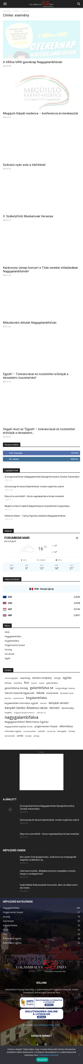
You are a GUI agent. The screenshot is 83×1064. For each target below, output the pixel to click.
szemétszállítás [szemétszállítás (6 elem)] (29, 731)
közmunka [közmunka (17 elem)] (68, 707)
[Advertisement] (41, 772)
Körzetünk (9, 654)
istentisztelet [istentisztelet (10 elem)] (52, 693)
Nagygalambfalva (13, 636)
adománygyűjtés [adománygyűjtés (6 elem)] (11, 678)
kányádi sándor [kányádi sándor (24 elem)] (59, 702)
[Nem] (79, 1054)
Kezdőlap (7, 11)
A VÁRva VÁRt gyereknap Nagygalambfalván (32, 62)
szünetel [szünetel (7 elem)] (41, 731)
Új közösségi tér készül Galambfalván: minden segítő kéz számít (34, 486)
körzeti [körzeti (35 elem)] (55, 707)
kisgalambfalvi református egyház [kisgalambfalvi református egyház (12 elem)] (21, 703)
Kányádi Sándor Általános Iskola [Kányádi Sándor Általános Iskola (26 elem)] (26, 707)
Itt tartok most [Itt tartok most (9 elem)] (66, 693)
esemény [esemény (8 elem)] (18, 683)
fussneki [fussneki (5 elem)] (34, 683)
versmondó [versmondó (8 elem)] (10, 736)
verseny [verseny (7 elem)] (72, 731)
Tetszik (74, 453)
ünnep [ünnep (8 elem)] (36, 736)
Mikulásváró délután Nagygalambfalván (29, 322)
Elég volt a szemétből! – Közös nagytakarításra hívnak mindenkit (34, 496)
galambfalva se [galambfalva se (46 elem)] (41, 687)
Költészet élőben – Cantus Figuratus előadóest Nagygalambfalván (35, 516)
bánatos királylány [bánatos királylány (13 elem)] (42, 677)
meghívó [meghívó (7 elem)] (8, 712)
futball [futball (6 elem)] (41, 683)
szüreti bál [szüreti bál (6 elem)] (51, 731)
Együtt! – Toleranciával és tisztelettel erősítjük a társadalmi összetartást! (35, 375)
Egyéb (7, 658)
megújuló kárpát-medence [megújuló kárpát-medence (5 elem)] (24, 713)
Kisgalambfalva (12, 640)
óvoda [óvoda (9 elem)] (28, 736)
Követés (74, 459)
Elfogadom (42, 1060)
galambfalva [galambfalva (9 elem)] (52, 683)
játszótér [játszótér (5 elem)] (8, 698)
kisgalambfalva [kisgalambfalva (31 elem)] (36, 697)
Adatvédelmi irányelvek (49, 1055)
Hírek (7, 632)
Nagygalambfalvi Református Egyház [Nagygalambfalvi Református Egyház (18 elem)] (27, 721)
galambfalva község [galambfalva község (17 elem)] (16, 688)
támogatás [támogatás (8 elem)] (61, 731)
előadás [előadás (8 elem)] (8, 683)
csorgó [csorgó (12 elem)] (57, 677)
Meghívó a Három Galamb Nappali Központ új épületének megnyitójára (37, 506)
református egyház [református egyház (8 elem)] (13, 731)
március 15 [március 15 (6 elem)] (41, 713)
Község (8, 649)
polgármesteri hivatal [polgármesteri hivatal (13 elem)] (45, 726)
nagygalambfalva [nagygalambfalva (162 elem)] (21, 717)
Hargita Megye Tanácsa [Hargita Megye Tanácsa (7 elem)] (65, 688)
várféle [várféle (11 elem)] (20, 735)
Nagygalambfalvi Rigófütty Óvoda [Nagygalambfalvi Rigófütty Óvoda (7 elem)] (18, 726)
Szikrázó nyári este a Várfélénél (24, 165)
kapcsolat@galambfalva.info (46, 1024)
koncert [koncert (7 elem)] (43, 703)
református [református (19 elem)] (66, 726)
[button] (5, 4)
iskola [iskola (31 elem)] (40, 692)
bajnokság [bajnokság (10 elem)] (25, 678)
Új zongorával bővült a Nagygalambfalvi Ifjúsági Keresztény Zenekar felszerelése (42, 477)
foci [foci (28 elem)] (26, 682)
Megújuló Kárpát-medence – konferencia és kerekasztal (40, 113)
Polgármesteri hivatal (15, 645)
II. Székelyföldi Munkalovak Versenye (28, 216)
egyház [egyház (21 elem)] (67, 677)
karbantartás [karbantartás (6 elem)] (18, 698)
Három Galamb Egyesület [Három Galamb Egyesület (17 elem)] (19, 692)
